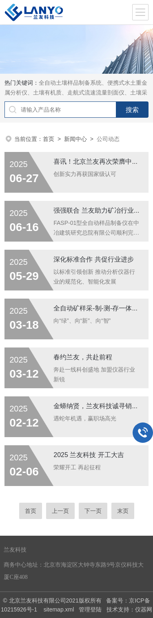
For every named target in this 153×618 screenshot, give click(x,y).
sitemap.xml (59, 609)
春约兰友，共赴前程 (82, 357)
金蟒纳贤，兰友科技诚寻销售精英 (102, 405)
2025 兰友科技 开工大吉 (88, 454)
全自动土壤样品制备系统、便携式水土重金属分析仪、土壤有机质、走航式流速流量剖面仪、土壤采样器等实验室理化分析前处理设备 (75, 92)
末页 (123, 511)
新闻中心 (75, 139)
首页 (48, 139)
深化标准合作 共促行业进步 (93, 259)
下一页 (93, 511)
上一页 (60, 511)
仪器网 (143, 609)
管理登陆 (90, 609)
